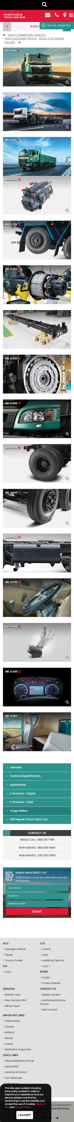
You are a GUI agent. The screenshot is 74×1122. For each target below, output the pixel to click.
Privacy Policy (23, 1107)
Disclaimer (63, 1105)
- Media (8, 1038)
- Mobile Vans (11, 995)
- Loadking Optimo (52, 960)
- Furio (7, 972)
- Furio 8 (45, 949)
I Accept (24, 1115)
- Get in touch (48, 1009)
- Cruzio (45, 977)
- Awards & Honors (15, 1072)
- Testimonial (11, 1021)
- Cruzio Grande (50, 983)
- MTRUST (9, 1032)
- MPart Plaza (11, 1006)
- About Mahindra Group (18, 1061)
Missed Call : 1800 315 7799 (37, 840)
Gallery (10, 42)
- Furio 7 (45, 966)
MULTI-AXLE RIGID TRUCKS (21, 38)
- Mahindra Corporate (17, 1049)
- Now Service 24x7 (14, 1000)
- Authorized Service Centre (53, 1002)
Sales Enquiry (59, 25)
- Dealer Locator (50, 995)
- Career (8, 1027)
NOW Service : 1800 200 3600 (37, 848)
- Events (8, 1044)
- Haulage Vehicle (14, 949)
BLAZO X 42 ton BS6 (51, 38)
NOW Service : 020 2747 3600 (37, 855)
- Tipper (8, 955)
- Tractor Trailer (13, 960)
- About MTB (10, 1066)
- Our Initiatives (12, 1078)
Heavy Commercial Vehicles (27, 35)
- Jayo (44, 955)
